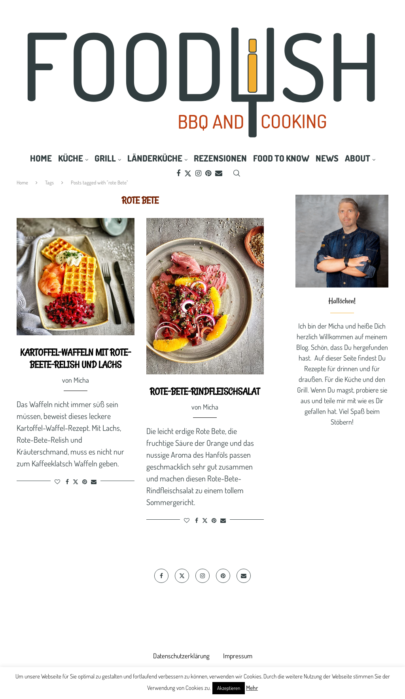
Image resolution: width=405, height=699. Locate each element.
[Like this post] (57, 481)
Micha (81, 380)
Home (41, 157)
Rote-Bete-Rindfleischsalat (205, 391)
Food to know (281, 157)
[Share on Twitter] (75, 481)
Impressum (237, 656)
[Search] (236, 173)
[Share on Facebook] (67, 481)
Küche (70, 157)
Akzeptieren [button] (228, 688)
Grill (105, 157)
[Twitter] (187, 173)
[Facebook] (178, 173)
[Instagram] (198, 173)
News (327, 157)
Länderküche (154, 157)
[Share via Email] (94, 481)
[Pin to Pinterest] (84, 481)
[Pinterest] (208, 173)
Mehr (252, 687)
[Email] (218, 173)
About (357, 157)
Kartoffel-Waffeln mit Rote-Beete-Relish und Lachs (75, 358)
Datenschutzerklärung (181, 656)
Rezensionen (220, 157)
